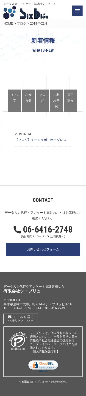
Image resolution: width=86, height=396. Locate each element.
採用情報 (70, 97)
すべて (14, 97)
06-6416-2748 (43, 229)
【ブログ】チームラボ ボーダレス (40, 140)
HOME (8, 23)
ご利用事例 (56, 100)
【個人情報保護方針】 (45, 351)
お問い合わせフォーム (43, 249)
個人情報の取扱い (63, 333)
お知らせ (28, 97)
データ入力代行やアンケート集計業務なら (33, 286)
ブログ (21, 23)
